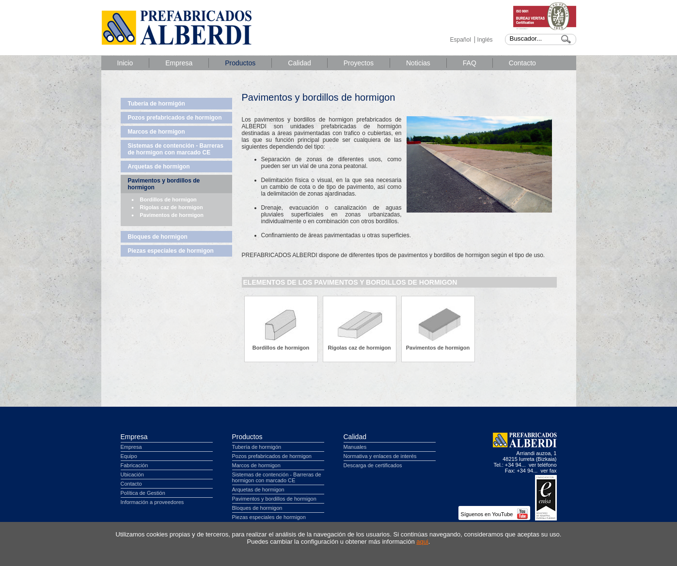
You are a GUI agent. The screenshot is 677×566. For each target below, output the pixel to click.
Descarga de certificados (373, 465)
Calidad (299, 63)
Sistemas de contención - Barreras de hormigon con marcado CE (175, 149)
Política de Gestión (143, 493)
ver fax (548, 471)
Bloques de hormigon (158, 236)
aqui (422, 541)
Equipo (129, 456)
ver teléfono (542, 465)
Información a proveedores (152, 502)
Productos (240, 63)
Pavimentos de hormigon (172, 215)
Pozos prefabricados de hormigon (175, 117)
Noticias (418, 63)
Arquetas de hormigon (159, 166)
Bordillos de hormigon (168, 199)
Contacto (522, 63)
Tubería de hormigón (156, 103)
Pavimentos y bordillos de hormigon (164, 184)
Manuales (355, 447)
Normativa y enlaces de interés (380, 456)
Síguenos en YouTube (494, 514)
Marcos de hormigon (156, 131)
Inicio (125, 63)
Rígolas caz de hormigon (171, 207)
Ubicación (132, 474)
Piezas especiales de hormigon (171, 250)
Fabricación (134, 465)
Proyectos (359, 63)
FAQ (469, 63)
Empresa (178, 63)
